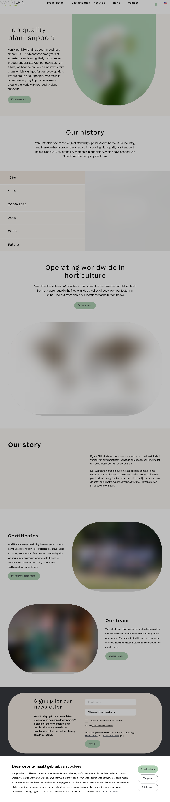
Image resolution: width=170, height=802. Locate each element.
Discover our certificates (23, 576)
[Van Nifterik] (16, 7)
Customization (76, 6)
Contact (129, 6)
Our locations (84, 305)
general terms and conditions (102, 726)
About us (95, 6)
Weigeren (147, 778)
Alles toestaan (148, 769)
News (112, 6)
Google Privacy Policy (108, 791)
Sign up (91, 743)
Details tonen (147, 787)
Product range (50, 6)
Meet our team (116, 656)
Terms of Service (111, 735)
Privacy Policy (91, 735)
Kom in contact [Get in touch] (18, 99)
